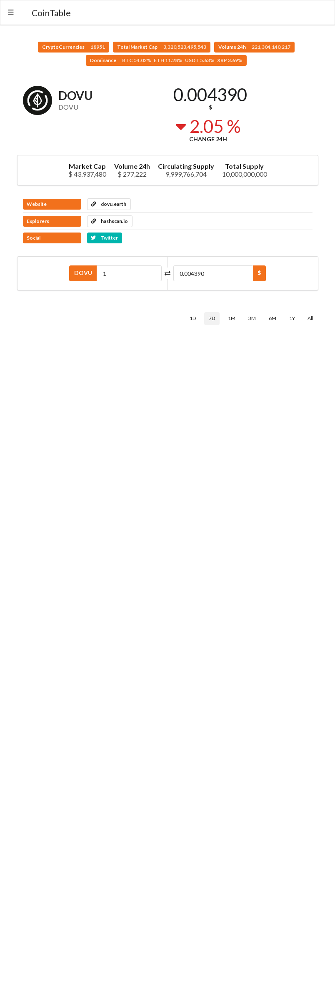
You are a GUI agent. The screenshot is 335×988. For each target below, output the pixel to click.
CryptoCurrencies (73, 47)
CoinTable (51, 13)
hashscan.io (109, 221)
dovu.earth (108, 204)
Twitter (104, 238)
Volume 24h (254, 47)
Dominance (166, 60)
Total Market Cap (161, 47)
